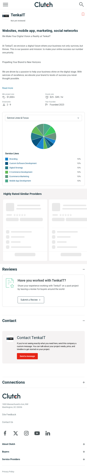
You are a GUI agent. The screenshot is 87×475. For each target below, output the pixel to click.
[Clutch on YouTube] (37, 433)
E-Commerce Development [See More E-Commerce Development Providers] (20, 172)
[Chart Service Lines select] (43, 118)
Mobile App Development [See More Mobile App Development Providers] (20, 181)
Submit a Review (29, 299)
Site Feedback (9, 414)
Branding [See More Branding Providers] (13, 159)
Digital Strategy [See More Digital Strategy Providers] (16, 168)
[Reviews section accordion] (43, 269)
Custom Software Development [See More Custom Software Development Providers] (23, 163)
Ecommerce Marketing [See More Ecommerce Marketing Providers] (19, 176)
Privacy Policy (8, 471)
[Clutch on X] (15, 433)
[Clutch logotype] (11, 396)
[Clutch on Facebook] (5, 433)
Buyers (5, 451)
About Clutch (8, 444)
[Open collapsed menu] (5, 4)
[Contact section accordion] (43, 320)
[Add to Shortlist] (83, 14)
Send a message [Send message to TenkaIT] (27, 356)
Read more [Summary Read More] (7, 88)
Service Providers (11, 459)
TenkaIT (18, 15)
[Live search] (81, 4)
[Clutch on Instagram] (26, 433)
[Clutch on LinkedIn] (48, 433)
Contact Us (7, 422)
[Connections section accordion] (43, 382)
